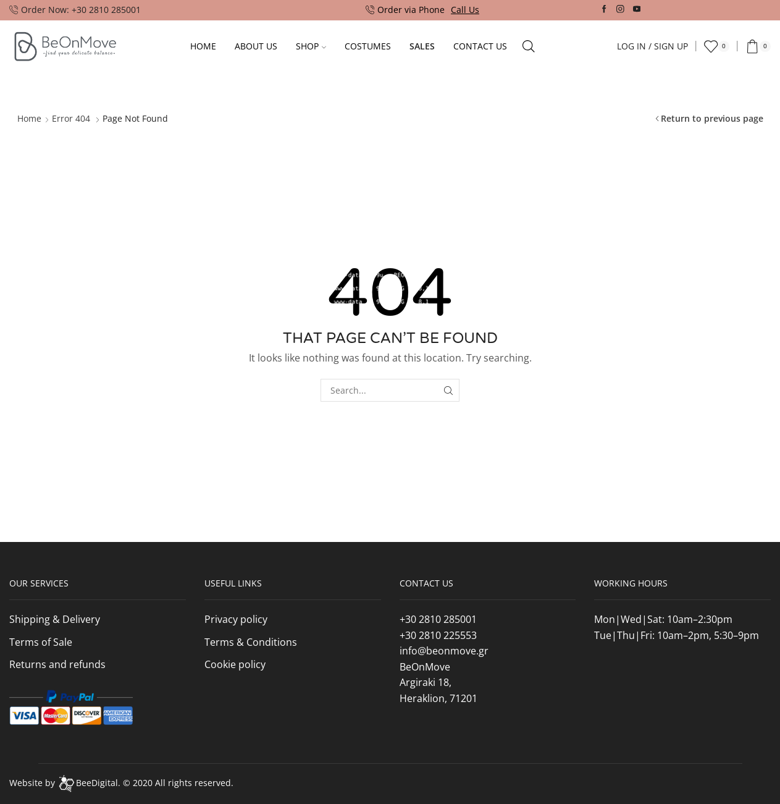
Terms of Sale (40, 642)
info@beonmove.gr (444, 651)
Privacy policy (235, 619)
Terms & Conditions (250, 642)
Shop (311, 46)
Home (203, 46)
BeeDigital (97, 783)
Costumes (368, 46)
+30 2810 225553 (438, 635)
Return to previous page (712, 118)
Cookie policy (235, 664)
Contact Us (480, 46)
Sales (422, 46)
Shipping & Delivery (54, 619)
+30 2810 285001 (438, 619)
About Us (256, 46)
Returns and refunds (57, 664)
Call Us (465, 9)
